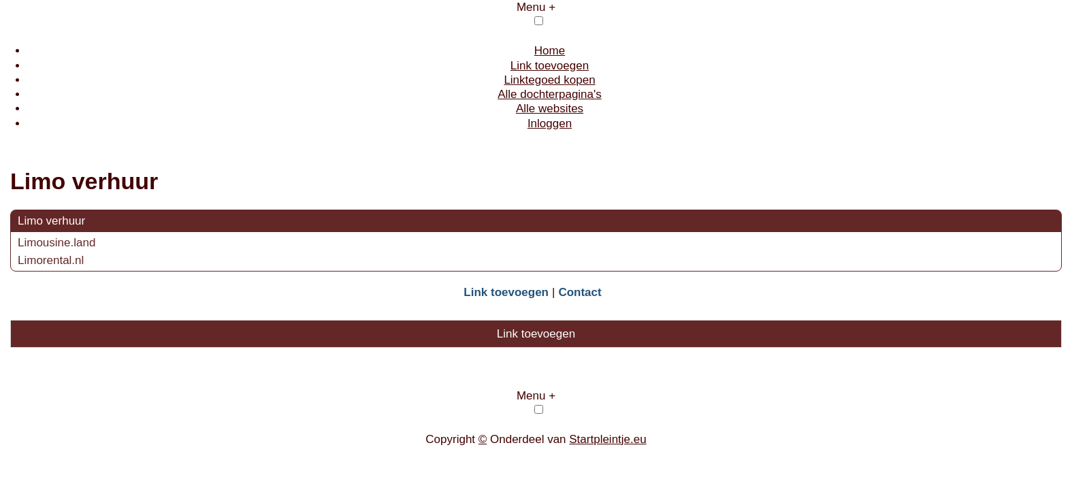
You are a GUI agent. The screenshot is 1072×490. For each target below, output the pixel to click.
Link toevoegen (549, 65)
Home (549, 50)
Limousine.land (56, 242)
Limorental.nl (51, 260)
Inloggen (549, 123)
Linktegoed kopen (549, 80)
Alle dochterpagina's (550, 94)
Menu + (536, 7)
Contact (579, 292)
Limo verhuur (51, 220)
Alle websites (549, 108)
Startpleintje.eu (607, 439)
